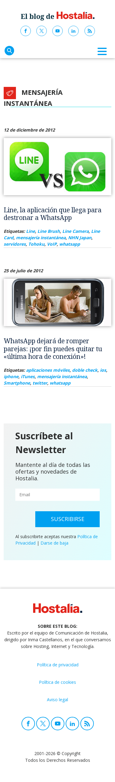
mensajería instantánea (41, 237)
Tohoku (36, 244)
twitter (40, 383)
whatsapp (69, 244)
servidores (15, 244)
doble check (85, 370)
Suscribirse (67, 519)
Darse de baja (54, 543)
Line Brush (48, 231)
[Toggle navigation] (102, 51)
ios (103, 370)
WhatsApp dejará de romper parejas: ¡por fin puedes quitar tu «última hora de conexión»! (53, 348)
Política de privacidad (58, 665)
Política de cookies (57, 682)
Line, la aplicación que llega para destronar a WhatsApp (53, 214)
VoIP (52, 244)
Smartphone (17, 383)
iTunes (28, 376)
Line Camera (75, 231)
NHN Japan (79, 237)
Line (30, 231)
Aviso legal (57, 699)
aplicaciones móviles (48, 370)
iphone (11, 376)
